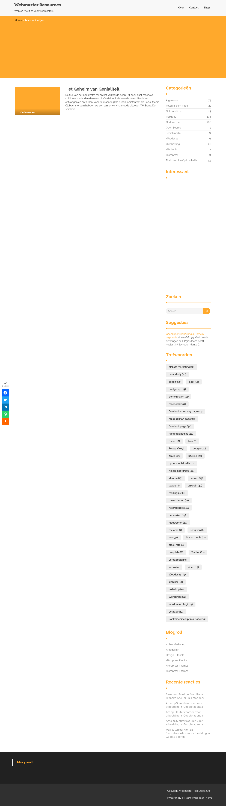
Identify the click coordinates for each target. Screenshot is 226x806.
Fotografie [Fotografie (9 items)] (176, 448)
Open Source (173, 127)
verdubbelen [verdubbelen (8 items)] (178, 559)
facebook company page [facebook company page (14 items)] (186, 411)
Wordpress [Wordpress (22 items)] (177, 596)
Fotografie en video (177, 106)
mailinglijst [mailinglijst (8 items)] (177, 493)
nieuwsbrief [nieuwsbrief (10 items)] (178, 522)
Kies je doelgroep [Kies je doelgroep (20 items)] (181, 470)
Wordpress (172, 155)
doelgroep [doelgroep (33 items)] (177, 389)
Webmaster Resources (37, 4)
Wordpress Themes (177, 665)
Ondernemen (173, 122)
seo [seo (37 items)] (173, 537)
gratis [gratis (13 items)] (174, 456)
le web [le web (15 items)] (197, 478)
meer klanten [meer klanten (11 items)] (179, 500)
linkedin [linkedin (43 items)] (195, 485)
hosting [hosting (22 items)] (195, 456)
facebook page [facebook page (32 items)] (180, 426)
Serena (170, 694)
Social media (173, 133)
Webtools (171, 149)
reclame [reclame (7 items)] (175, 530)
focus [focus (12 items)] (174, 441)
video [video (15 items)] (193, 567)
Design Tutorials (175, 655)
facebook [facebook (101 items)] (177, 404)
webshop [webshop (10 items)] (176, 589)
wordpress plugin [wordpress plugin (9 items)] (181, 604)
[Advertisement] (113, 48)
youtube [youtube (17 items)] (176, 611)
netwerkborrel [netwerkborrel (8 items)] (179, 507)
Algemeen (172, 100)
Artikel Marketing (175, 644)
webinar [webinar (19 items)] (176, 582)
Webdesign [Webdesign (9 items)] (177, 574)
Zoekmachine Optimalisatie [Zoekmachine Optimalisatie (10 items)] (187, 619)
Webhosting (173, 144)
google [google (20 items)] (199, 448)
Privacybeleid (25, 762)
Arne (169, 703)
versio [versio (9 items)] (174, 567)
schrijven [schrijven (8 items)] (197, 530)
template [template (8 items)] (176, 552)
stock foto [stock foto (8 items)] (176, 545)
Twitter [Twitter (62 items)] (197, 552)
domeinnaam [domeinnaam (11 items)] (179, 396)
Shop (207, 7)
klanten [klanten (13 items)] (175, 478)
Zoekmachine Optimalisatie (181, 160)
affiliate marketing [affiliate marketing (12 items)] (181, 367)
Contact (193, 7)
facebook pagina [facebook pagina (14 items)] (181, 433)
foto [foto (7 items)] (192, 441)
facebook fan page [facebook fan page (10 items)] (182, 418)
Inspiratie (171, 116)
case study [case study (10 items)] (177, 374)
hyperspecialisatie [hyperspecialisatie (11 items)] (181, 463)
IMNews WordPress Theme (197, 797)
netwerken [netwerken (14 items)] (177, 515)
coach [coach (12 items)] (174, 381)
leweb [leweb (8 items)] (174, 485)
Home (18, 20)
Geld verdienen (174, 111)
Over (181, 7)
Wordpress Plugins (177, 660)
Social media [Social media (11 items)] (196, 537)
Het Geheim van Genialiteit (92, 89)
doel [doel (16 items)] (194, 381)
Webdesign (172, 138)
